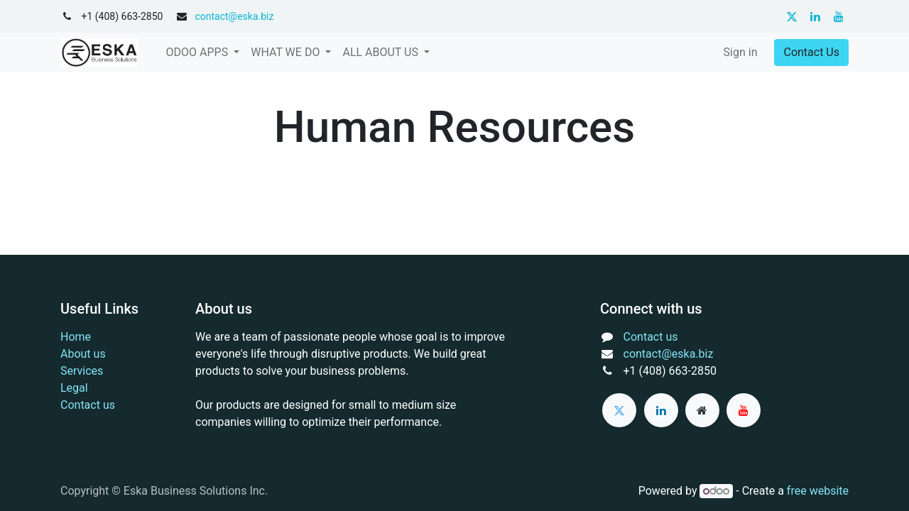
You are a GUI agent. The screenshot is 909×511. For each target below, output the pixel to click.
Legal (74, 388)
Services (81, 371)
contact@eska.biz (234, 16)
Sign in (741, 52)
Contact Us (811, 52)
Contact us (87, 405)
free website (818, 491)
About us (83, 354)
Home (75, 337)
